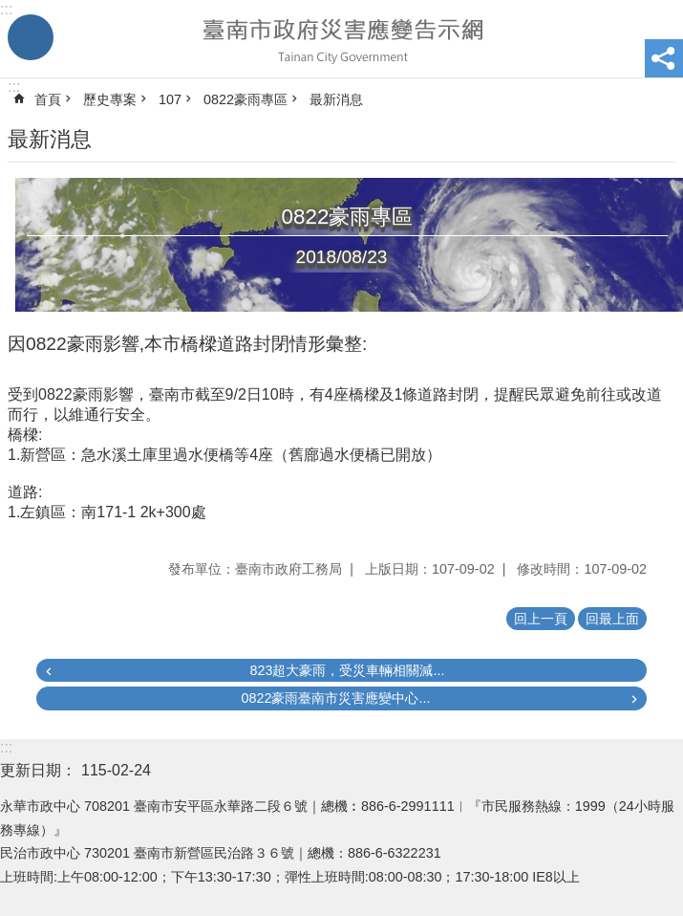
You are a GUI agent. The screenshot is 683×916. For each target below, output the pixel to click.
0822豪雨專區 (245, 99)
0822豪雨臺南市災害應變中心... (335, 698)
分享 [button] (664, 58)
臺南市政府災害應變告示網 (342, 39)
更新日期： (38, 770)
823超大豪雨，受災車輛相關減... (346, 670)
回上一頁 (540, 618)
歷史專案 (110, 99)
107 (170, 99)
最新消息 (336, 99)
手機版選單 (30, 37)
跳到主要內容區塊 (10, 10)
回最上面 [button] (612, 618)
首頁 (47, 99)
